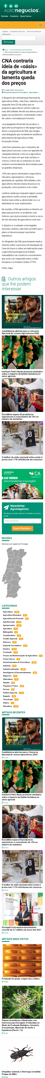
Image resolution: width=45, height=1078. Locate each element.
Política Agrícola (10, 693)
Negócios (7, 676)
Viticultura (7, 706)
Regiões (5, 31)
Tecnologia (8, 699)
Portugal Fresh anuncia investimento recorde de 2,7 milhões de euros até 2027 (21, 928)
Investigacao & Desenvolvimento (17, 672)
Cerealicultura (9, 635)
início (5, 50)
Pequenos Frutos (10, 686)
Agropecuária (9, 625)
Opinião (6, 683)
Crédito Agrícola (10, 639)
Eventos (6, 649)
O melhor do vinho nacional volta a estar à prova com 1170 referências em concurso (22, 458)
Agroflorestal (9, 622)
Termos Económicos (34, 31)
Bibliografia (6, 34)
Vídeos (6, 703)
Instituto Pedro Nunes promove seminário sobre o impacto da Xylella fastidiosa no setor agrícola (22, 374)
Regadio (6, 696)
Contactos (14, 16)
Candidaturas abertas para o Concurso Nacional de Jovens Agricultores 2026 (20, 332)
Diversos (7, 642)
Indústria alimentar (11, 669)
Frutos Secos (9, 659)
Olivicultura (8, 679)
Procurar (8, 42)
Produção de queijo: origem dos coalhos (21, 978)
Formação (7, 652)
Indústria (7, 666)
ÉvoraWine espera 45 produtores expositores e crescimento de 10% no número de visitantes (20, 416)
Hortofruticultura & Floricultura (21, 50)
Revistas (4, 16)
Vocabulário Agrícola (17, 31)
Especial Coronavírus (12, 645)
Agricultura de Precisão (13, 618)
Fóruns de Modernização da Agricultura (20, 656)
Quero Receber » (22, 528)
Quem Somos (25, 16)
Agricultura (33, 92)
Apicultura (7, 629)
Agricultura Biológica (12, 615)
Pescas (6, 689)
